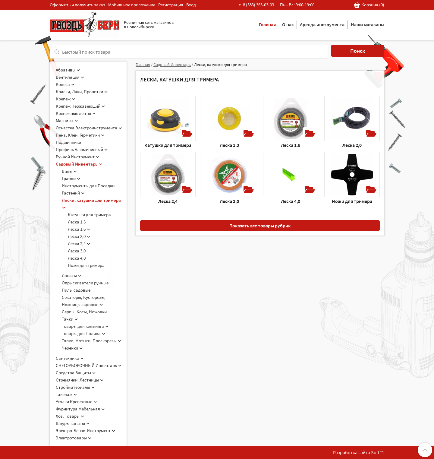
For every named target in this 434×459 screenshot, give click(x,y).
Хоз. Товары (70, 416)
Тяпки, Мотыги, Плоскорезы (91, 340)
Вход (191, 5)
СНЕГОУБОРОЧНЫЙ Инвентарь (88, 365)
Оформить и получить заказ (77, 5)
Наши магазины (367, 24)
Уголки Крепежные (76, 401)
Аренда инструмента (322, 24)
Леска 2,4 (79, 243)
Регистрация (170, 5)
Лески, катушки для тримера (220, 64)
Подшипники (68, 142)
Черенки (72, 348)
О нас (288, 24)
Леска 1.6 (79, 229)
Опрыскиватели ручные (85, 283)
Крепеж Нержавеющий (80, 106)
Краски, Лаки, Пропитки (82, 91)
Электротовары (73, 438)
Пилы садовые (76, 290)
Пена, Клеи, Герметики (80, 135)
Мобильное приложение (131, 5)
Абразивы (68, 70)
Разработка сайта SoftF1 (358, 452)
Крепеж (65, 99)
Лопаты (71, 275)
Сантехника (69, 358)
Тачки (70, 319)
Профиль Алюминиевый (82, 149)
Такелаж (66, 394)
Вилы (69, 171)
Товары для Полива (83, 333)
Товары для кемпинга (85, 326)
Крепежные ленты (76, 113)
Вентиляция (70, 77)
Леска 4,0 (77, 258)
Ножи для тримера (86, 265)
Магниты (67, 120)
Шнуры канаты (73, 423)
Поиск (357, 50)
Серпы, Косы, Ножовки (84, 312)
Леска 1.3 (77, 222)
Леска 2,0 (79, 236)
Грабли (71, 178)
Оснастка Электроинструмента (89, 128)
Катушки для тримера (89, 214)
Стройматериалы (75, 387)
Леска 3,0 (77, 251)
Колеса (65, 84)
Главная (267, 24)
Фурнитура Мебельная (80, 409)
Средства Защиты (76, 372)
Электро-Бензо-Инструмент (85, 430)
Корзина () (369, 5)
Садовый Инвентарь (79, 164)
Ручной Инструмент (77, 157)
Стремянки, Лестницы (79, 380)
